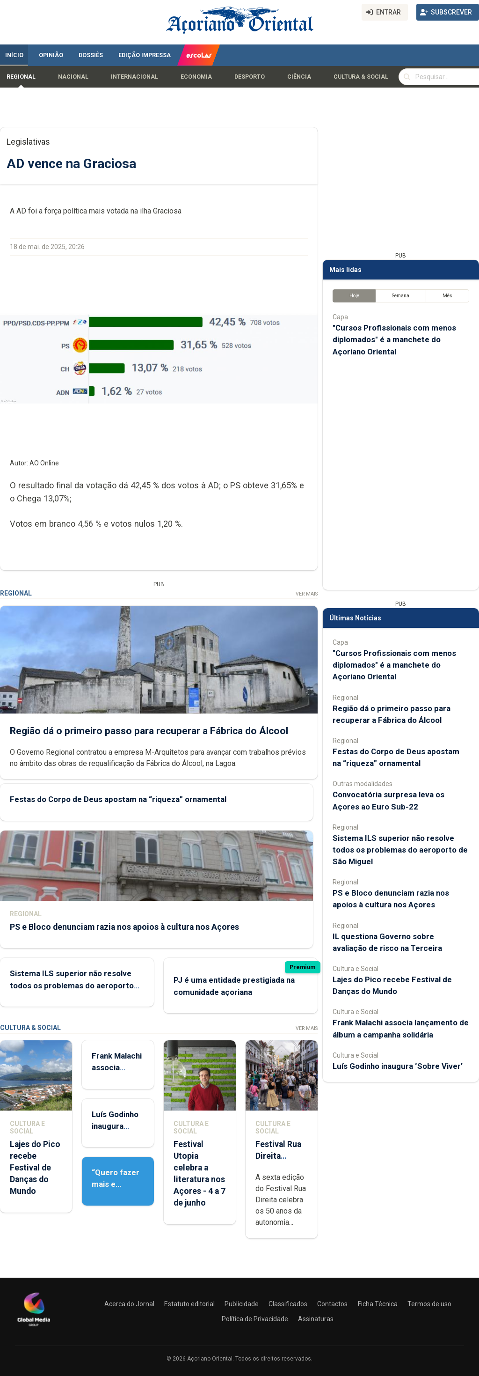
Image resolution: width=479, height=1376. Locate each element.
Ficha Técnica (378, 1304)
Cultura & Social (361, 77)
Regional (21, 77)
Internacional (134, 77)
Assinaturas (316, 1319)
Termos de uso (429, 1304)
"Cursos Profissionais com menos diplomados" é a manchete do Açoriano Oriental (394, 339)
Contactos (332, 1304)
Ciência (299, 77)
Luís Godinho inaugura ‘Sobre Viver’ (115, 1126)
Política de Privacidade (255, 1319)
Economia (196, 77)
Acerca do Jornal (129, 1304)
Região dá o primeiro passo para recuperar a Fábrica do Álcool (149, 730)
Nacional (73, 77)
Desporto (249, 77)
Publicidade (242, 1304)
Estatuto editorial (189, 1304)
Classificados (288, 1304)
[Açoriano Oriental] (33, 1327)
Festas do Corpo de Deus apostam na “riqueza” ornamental (118, 799)
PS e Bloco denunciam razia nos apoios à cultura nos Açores (124, 927)
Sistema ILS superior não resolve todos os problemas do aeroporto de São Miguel (72, 985)
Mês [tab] (447, 296)
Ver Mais (307, 594)
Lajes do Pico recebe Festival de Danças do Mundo (35, 1168)
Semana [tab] (400, 296)
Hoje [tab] (354, 296)
